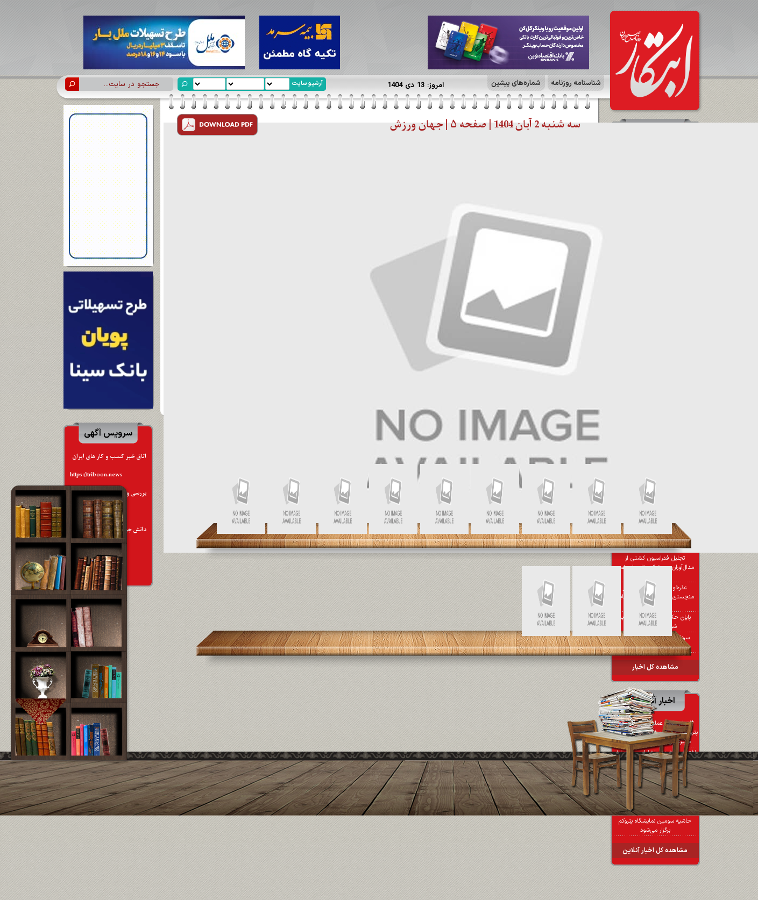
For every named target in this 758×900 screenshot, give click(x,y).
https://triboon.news (96, 475)
